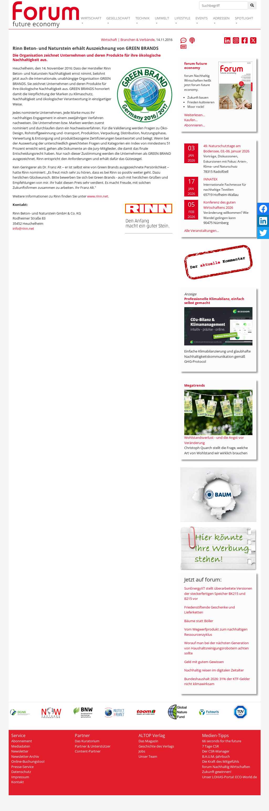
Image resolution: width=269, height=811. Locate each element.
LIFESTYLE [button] (182, 18)
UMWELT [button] (162, 18)
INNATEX (210, 179)
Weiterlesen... (194, 115)
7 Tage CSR (210, 746)
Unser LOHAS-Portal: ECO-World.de (229, 777)
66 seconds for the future (221, 741)
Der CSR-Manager (215, 751)
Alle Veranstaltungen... (201, 230)
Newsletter (19, 751)
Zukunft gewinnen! (216, 771)
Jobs (142, 751)
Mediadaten (20, 746)
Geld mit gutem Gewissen (204, 661)
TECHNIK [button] (142, 18)
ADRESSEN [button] (221, 18)
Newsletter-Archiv (25, 756)
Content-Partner (88, 751)
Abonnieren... (194, 125)
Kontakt (17, 782)
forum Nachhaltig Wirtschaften (226, 766)
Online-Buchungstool (27, 761)
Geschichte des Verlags (156, 746)
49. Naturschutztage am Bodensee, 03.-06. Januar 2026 (226, 148)
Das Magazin (148, 741)
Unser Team (148, 756)
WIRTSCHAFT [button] (91, 18)
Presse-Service (22, 766)
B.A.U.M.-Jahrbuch (216, 756)
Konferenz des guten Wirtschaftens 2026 (219, 205)
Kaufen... (191, 120)
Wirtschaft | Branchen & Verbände (128, 39)
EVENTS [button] (202, 18)
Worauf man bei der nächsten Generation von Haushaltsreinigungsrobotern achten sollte (216, 648)
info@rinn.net (23, 228)
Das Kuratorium (87, 741)
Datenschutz (21, 771)
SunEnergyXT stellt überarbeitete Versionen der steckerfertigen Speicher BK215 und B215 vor (218, 593)
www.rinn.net (97, 196)
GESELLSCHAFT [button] (118, 18)
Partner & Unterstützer (92, 746)
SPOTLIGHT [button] (244, 18)
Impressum (20, 777)
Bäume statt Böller (198, 620)
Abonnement (21, 741)
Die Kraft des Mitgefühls (220, 761)
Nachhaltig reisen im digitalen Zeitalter (214, 670)
